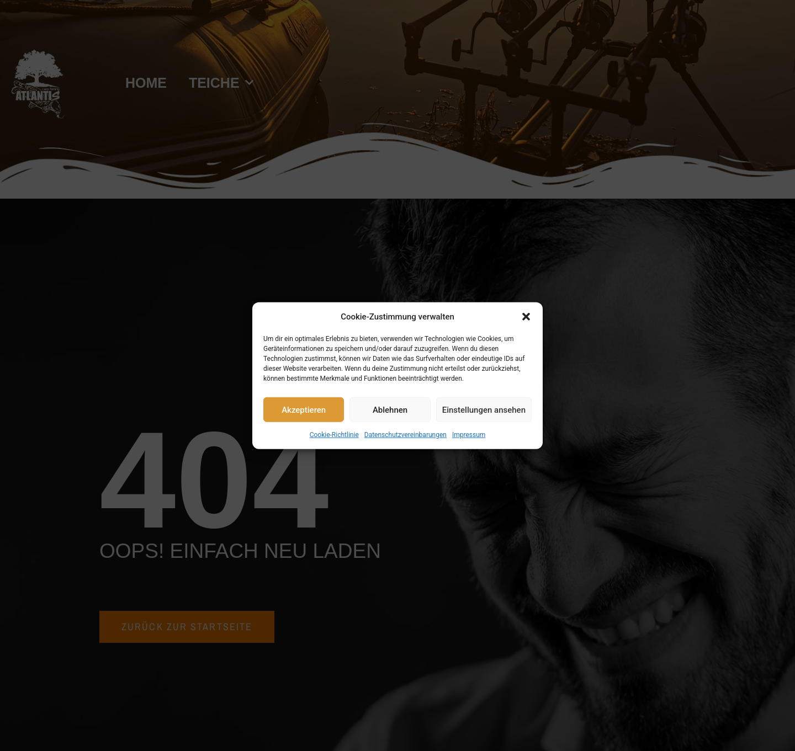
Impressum (468, 435)
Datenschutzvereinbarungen (405, 435)
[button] (526, 316)
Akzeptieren (304, 409)
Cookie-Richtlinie (334, 435)
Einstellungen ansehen (484, 409)
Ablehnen (390, 409)
